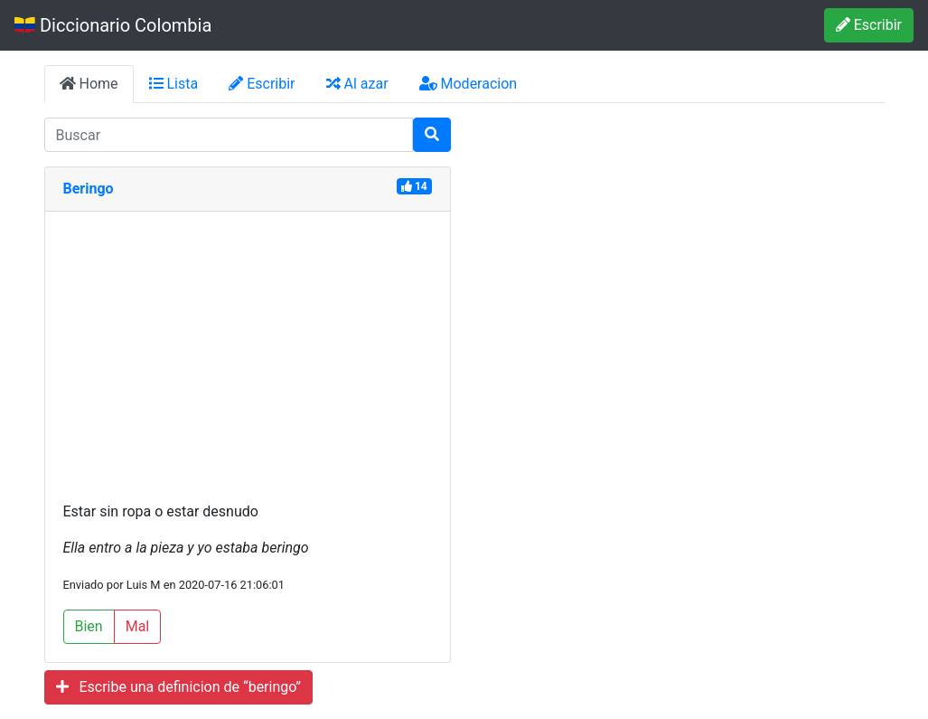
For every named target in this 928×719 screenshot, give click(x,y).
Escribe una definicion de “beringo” (179, 686)
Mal (138, 626)
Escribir (869, 24)
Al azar (357, 83)
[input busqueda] (228, 135)
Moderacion (468, 83)
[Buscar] (432, 135)
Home (89, 83)
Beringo (88, 188)
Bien (89, 626)
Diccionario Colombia (112, 25)
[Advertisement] (247, 365)
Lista (174, 83)
